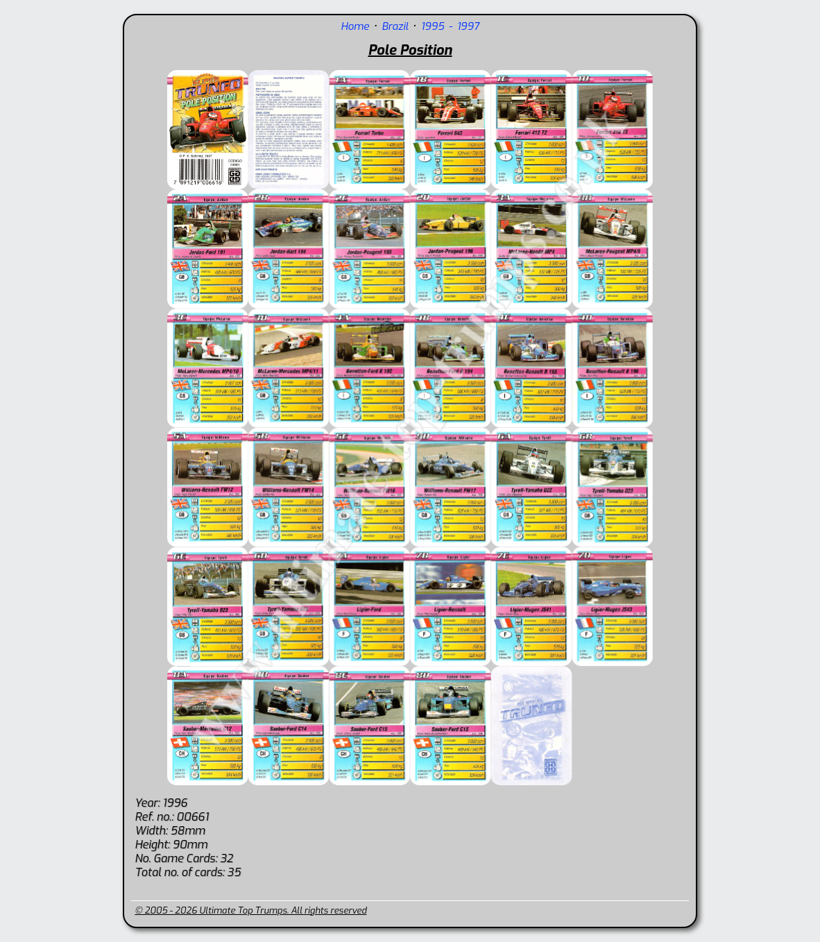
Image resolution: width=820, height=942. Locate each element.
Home (355, 26)
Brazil (395, 26)
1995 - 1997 (450, 26)
